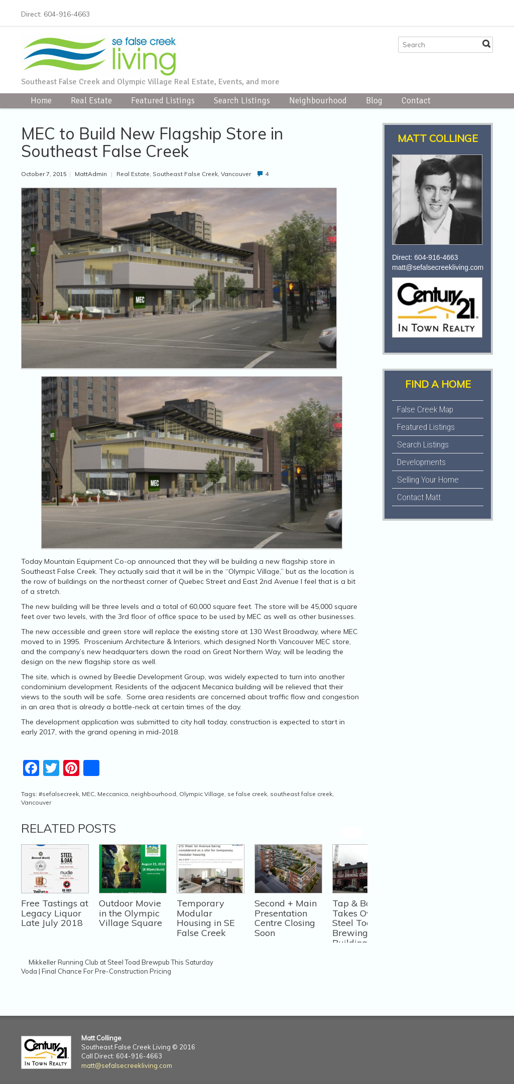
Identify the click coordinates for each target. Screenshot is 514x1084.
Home (41, 100)
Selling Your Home (428, 480)
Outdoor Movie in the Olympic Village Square (130, 913)
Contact (416, 100)
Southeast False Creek (185, 174)
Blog (374, 100)
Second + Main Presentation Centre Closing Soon (285, 918)
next (356, 832)
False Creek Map (425, 409)
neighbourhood (153, 794)
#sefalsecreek (59, 794)
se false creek (247, 794)
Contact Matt (419, 497)
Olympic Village (201, 794)
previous (345, 832)
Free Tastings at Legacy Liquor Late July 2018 (54, 913)
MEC (88, 794)
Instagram (455, 13)
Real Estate (91, 100)
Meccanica (112, 794)
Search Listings (242, 100)
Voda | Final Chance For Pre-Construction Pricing (96, 971)
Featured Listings (163, 100)
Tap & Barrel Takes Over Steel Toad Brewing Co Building (359, 923)
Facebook (423, 13)
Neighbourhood (318, 100)
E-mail (487, 13)
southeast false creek (301, 794)
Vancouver (236, 174)
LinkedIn (471, 13)
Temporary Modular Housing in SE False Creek (206, 918)
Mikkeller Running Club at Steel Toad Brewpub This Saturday (121, 962)
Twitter (439, 13)
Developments (421, 462)
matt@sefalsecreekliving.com (437, 267)
